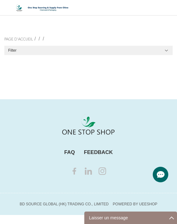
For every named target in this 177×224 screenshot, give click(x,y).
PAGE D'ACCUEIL (18, 39)
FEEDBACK (98, 152)
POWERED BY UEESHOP (135, 204)
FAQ (69, 152)
